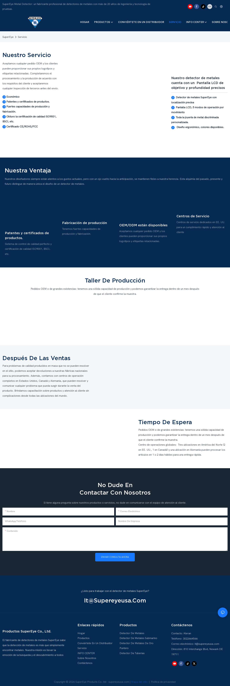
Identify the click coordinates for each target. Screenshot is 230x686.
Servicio (22, 37)
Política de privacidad (163, 679)
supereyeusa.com (119, 679)
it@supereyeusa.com (115, 598)
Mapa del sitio (139, 679)
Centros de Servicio (193, 215)
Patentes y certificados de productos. (27, 233)
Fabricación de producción (84, 221)
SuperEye (8, 37)
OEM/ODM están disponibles (143, 223)
